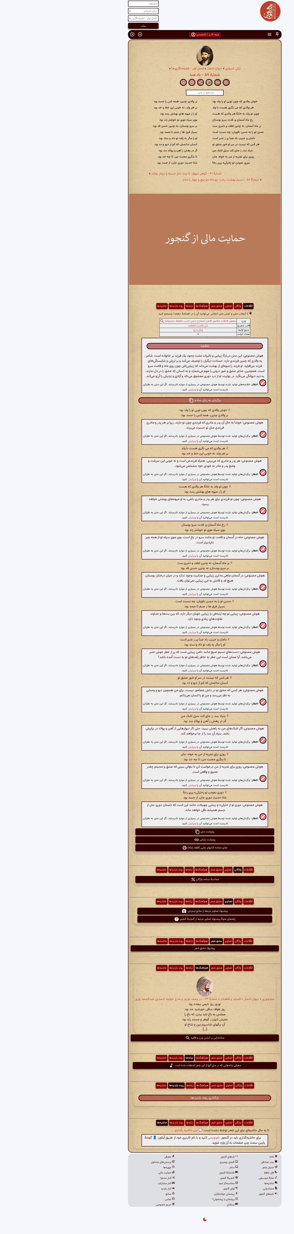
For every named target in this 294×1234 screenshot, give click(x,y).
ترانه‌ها (131, 306)
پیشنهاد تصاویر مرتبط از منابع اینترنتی (147, 911)
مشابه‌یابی (212, 1189)
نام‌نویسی (156, 1137)
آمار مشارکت (108, 1183)
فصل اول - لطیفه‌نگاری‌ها (130, 68)
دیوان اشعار (156, 68)
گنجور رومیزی (171, 1162)
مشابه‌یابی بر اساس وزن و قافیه (147, 1037)
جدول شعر (212, 1168)
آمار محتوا (110, 1178)
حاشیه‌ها (104, 306)
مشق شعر (158, 306)
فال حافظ (213, 1173)
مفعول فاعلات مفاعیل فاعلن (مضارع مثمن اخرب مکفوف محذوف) (143, 321)
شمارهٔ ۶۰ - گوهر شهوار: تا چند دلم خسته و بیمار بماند (129, 173)
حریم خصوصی (107, 1205)
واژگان (180, 306)
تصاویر (170, 306)
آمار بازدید (110, 1189)
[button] (219, 34)
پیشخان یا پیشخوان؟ (167, 1199)
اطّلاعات (190, 306)
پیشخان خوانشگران (168, 1194)
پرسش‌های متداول (105, 1162)
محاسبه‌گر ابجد (170, 1183)
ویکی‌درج (140, 330)
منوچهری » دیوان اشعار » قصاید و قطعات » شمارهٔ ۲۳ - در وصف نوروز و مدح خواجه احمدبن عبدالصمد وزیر (147, 999)
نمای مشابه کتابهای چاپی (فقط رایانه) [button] (147, 847)
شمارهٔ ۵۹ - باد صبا (147, 75)
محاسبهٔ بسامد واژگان (147, 879)
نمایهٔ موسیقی (210, 1178)
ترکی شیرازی (175, 68)
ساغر (176, 1168)
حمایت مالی (109, 1173)
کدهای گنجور (171, 1157)
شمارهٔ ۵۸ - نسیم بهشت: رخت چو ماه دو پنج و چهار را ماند (163, 179)
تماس (112, 1199)
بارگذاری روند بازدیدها (147, 1097)
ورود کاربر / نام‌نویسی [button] (147, 34)
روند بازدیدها (118, 306)
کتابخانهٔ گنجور (170, 1173)
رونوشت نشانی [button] (147, 839)
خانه (216, 1157)
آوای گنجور (172, 1189)
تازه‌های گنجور (210, 1194)
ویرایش (134, 389)
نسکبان (174, 1205)
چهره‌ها (111, 1168)
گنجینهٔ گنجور (171, 1178)
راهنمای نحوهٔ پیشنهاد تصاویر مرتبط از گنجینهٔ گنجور (147, 919)
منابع (112, 1194)
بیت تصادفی (211, 1162)
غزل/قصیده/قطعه (140, 326)
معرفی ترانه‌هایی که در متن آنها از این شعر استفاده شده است (147, 1065)
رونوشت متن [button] (147, 831)
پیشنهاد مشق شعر (147, 948)
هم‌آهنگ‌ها (144, 306)
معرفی (111, 1157)
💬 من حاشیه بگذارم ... (129, 1130)
